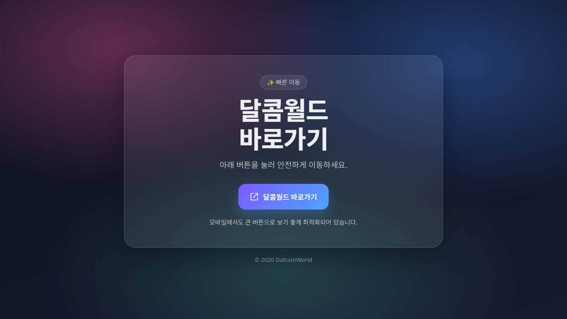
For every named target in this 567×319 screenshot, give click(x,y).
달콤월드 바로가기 (283, 197)
